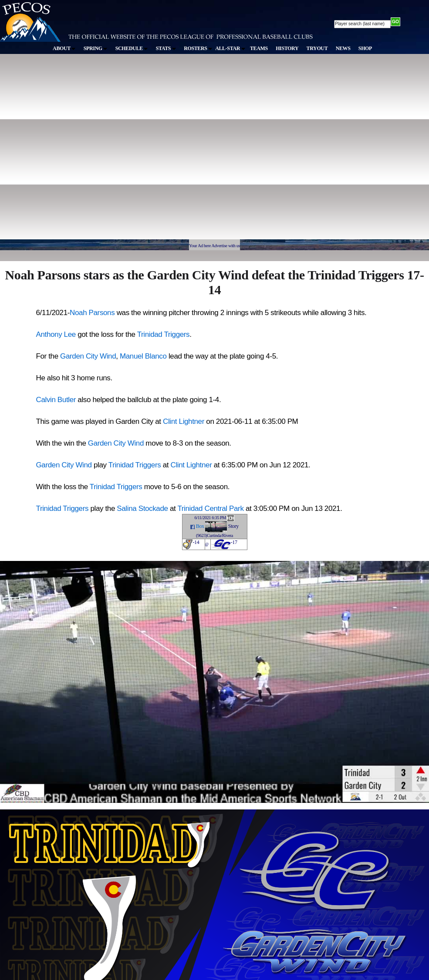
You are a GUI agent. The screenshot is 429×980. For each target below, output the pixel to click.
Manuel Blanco (143, 356)
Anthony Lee (56, 334)
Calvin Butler (56, 400)
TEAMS (259, 48)
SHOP (365, 48)
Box (200, 526)
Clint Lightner (183, 421)
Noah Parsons (92, 313)
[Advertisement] (86, 150)
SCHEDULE (131, 48)
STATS (166, 48)
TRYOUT (317, 48)
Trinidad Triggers (163, 334)
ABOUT (64, 48)
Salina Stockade (142, 508)
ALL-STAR (230, 48)
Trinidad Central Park (210, 508)
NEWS (343, 48)
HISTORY (287, 48)
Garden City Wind (88, 356)
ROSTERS (198, 48)
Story (233, 526)
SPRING (96, 48)
